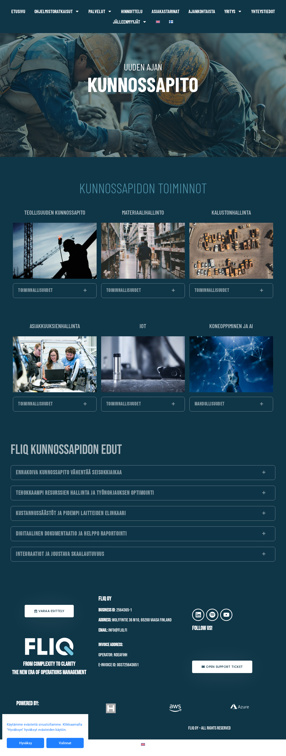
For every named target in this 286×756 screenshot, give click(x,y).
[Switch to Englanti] (157, 22)
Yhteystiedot (263, 11)
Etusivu (18, 11)
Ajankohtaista (201, 11)
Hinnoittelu (132, 11)
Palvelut (100, 11)
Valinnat (65, 743)
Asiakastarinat (165, 11)
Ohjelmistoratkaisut (56, 11)
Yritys (233, 11)
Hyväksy (25, 743)
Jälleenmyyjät (130, 21)
